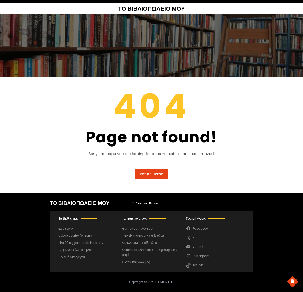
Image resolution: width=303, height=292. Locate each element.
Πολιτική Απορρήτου (71, 257)
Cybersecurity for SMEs (75, 236)
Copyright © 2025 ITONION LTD (151, 282)
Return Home (151, 174)
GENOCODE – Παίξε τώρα (139, 243)
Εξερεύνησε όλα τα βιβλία (75, 250)
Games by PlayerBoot (137, 228)
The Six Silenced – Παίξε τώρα (143, 236)
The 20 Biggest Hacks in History (80, 243)
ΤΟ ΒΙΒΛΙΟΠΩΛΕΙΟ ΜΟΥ (151, 9)
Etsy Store (65, 228)
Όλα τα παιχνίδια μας (136, 262)
